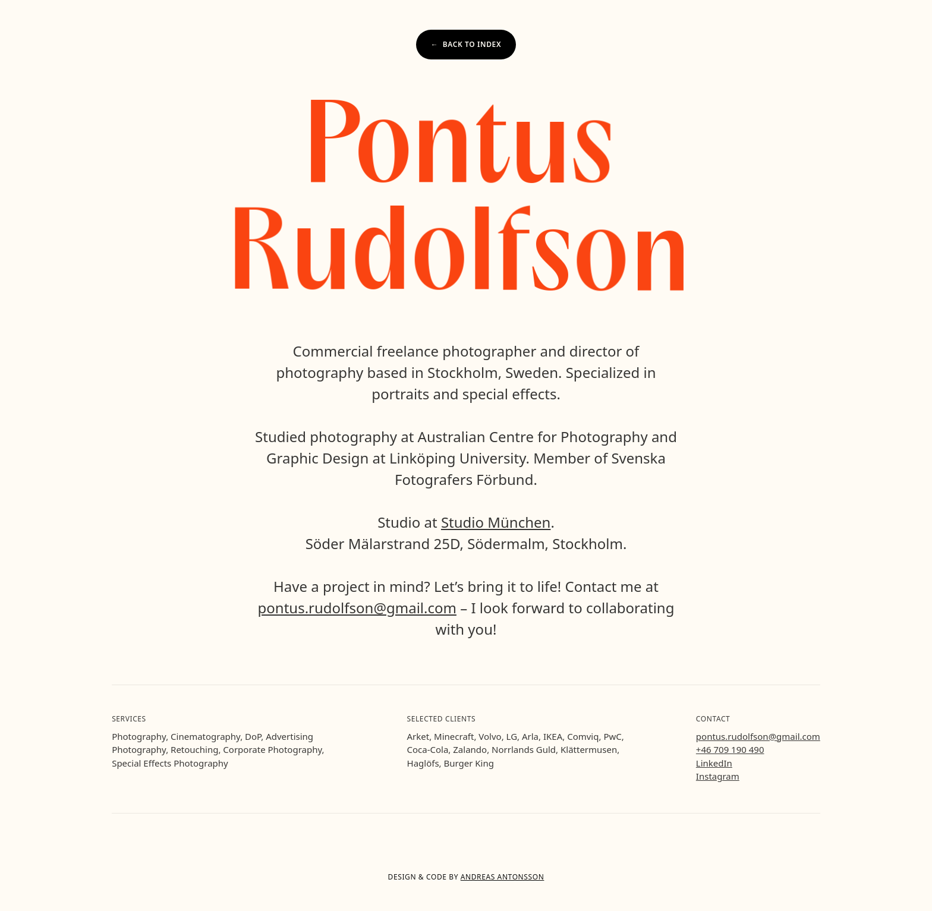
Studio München (496, 522)
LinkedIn (714, 763)
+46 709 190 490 (730, 749)
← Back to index (466, 44)
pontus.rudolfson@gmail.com (357, 607)
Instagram (717, 776)
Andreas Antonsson (502, 877)
